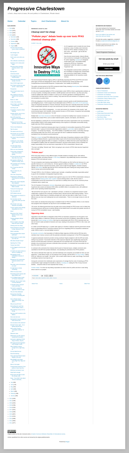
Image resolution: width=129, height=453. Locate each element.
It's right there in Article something (16, 268)
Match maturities (14, 231)
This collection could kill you (17, 60)
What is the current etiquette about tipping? (17, 182)
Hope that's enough (15, 372)
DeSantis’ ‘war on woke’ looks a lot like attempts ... (17, 281)
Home (10, 21)
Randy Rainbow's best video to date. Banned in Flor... (17, 228)
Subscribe (109, 68)
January (13, 395)
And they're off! (14, 107)
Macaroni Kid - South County (104, 119)
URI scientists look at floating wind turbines (17, 164)
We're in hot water (15, 364)
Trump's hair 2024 (15, 245)
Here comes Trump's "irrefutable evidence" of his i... (17, 330)
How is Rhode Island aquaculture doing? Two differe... (17, 300)
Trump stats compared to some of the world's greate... (16, 153)
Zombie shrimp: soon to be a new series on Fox (17, 114)
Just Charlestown (48, 21)
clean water (38, 278)
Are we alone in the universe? (17, 322)
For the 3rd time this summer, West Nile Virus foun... (17, 157)
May (12, 386)
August (13, 46)
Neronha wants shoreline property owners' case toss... (16, 68)
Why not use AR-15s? (15, 304)
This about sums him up (16, 131)
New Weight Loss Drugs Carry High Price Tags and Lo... (17, 361)
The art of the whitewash (16, 291)
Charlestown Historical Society (105, 104)
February (13, 393)
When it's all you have (15, 271)
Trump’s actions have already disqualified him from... (17, 208)
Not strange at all (14, 52)
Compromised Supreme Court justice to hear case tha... (18, 367)
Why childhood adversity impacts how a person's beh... (17, 96)
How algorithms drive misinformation (15, 76)
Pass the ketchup (14, 353)
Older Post (87, 283)
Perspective (13, 89)
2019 (10, 405)
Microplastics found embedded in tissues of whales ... (17, 256)
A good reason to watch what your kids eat (17, 237)
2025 (10, 30)
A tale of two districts (15, 102)
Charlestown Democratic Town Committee (107, 96)
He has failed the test (15, 351)
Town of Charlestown (102, 91)
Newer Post (35, 283)
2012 (10, 420)
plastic (51, 278)
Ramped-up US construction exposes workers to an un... (17, 261)
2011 (10, 423)
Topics (34, 21)
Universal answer (14, 73)
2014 (10, 416)
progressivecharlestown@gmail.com (110, 41)
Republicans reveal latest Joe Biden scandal (17, 186)
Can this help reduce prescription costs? (15, 146)
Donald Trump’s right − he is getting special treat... (17, 325)
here (112, 45)
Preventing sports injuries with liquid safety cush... (18, 274)
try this (102, 31)
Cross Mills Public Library (103, 102)
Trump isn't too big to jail (16, 188)
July (12, 382)
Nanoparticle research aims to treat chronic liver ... (18, 319)
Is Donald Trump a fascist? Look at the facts (17, 285)
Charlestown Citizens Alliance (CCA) (106, 98)
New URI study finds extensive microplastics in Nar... (17, 118)
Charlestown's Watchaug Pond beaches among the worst (17, 178)
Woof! (11, 211)
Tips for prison (14, 129)
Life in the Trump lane (15, 174)
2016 (10, 411)
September (14, 43)
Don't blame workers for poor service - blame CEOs (17, 86)
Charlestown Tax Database (104, 94)
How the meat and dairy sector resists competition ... (17, 49)
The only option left (15, 191)
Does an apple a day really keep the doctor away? (17, 222)
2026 (10, 28)
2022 (10, 398)
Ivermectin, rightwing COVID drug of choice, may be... (17, 340)
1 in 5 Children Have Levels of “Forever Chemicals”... (17, 278)
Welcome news (14, 333)
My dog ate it (13, 71)
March (12, 391)
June (12, 384)
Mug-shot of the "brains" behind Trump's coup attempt (16, 215)
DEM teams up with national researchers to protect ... (17, 336)
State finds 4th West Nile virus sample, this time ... (18, 80)
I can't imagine (14, 55)
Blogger (67, 441)
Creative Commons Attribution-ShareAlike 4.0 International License (48, 434)
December (13, 37)
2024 (10, 32)
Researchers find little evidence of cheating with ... (17, 295)
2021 (10, 400)
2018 (10, 407)
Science (55, 278)
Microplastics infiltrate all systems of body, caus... (17, 160)
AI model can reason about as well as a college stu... (18, 251)
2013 (10, 418)
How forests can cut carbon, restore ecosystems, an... (17, 134)
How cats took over (15, 317)
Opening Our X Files (15, 243)
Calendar (22, 21)
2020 (10, 403)
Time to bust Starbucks (16, 127)
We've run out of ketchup (16, 149)
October (13, 41)
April (12, 389)
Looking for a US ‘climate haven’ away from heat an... (16, 142)
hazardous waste (45, 278)
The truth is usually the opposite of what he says (17, 289)
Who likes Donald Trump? (16, 240)
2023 (10, 35)
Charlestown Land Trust (103, 100)
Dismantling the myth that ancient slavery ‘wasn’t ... (17, 306)
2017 (10, 409)
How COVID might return (16, 83)
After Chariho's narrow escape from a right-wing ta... (17, 348)
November (13, 39)
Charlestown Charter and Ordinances (106, 92)
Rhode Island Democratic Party (105, 113)
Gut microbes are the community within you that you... (17, 200)
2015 (10, 414)
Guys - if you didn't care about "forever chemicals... (18, 379)
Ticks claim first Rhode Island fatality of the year (17, 356)
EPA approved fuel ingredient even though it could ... (17, 343)
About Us (65, 21)
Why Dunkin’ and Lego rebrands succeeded (16, 204)
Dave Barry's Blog (101, 117)
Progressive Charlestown (36, 8)
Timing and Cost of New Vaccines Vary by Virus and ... (18, 123)
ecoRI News (100, 111)
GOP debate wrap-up (15, 193)
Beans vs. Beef (14, 99)
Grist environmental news (103, 115)
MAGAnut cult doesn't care (17, 370)
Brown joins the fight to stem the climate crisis (17, 375)
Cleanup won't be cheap (16, 225)
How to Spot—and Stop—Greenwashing (16, 104)
